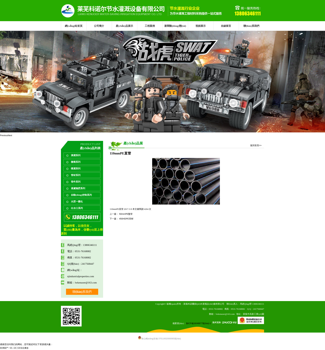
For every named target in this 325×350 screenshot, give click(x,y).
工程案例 (150, 26)
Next (10, 135)
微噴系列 (75, 162)
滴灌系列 (75, 155)
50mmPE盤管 (125, 214)
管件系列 (75, 182)
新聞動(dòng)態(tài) (175, 26)
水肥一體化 (77, 201)
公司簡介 (99, 26)
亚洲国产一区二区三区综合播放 (14, 348)
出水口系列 (77, 208)
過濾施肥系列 (78, 188)
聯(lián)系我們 (251, 26)
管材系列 (75, 175)
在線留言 (226, 26)
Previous (4, 135)
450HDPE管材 (125, 218)
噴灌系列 (75, 168)
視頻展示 (201, 26)
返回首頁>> (256, 145)
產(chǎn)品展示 (124, 26)
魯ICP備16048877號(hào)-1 (198, 323)
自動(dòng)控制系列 (81, 195)
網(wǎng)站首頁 (74, 26)
